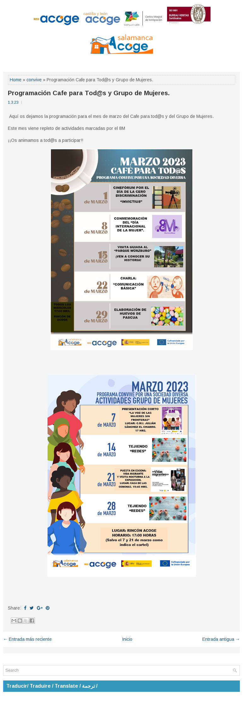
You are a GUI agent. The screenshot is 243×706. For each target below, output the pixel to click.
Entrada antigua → (221, 639)
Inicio (127, 639)
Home (15, 79)
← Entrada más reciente (27, 639)
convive (34, 79)
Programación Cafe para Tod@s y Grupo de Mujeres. (89, 93)
